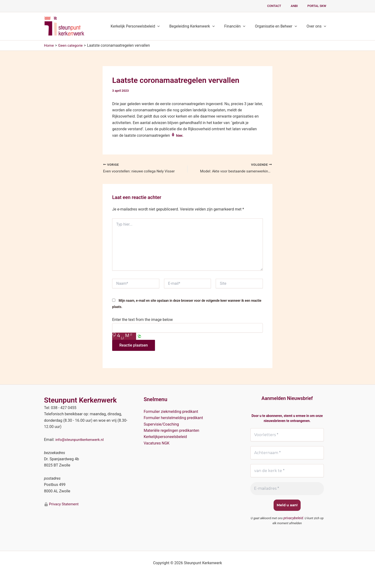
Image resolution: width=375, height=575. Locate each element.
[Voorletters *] (287, 434)
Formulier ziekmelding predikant (171, 411)
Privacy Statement (64, 503)
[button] (166, 26)
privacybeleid (293, 518)
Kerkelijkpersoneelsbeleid (165, 436)
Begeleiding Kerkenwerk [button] (198, 26)
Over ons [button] (317, 26)
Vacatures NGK (157, 442)
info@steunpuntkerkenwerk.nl (80, 439)
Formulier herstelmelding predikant (173, 417)
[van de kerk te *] (287, 471)
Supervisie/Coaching (161, 423)
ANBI (299, 6)
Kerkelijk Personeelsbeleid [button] (143, 26)
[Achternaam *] (287, 452)
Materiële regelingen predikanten (171, 430)
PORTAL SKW (318, 6)
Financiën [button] (239, 26)
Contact (283, 6)
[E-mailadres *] (287, 488)
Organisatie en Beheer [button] (279, 26)
